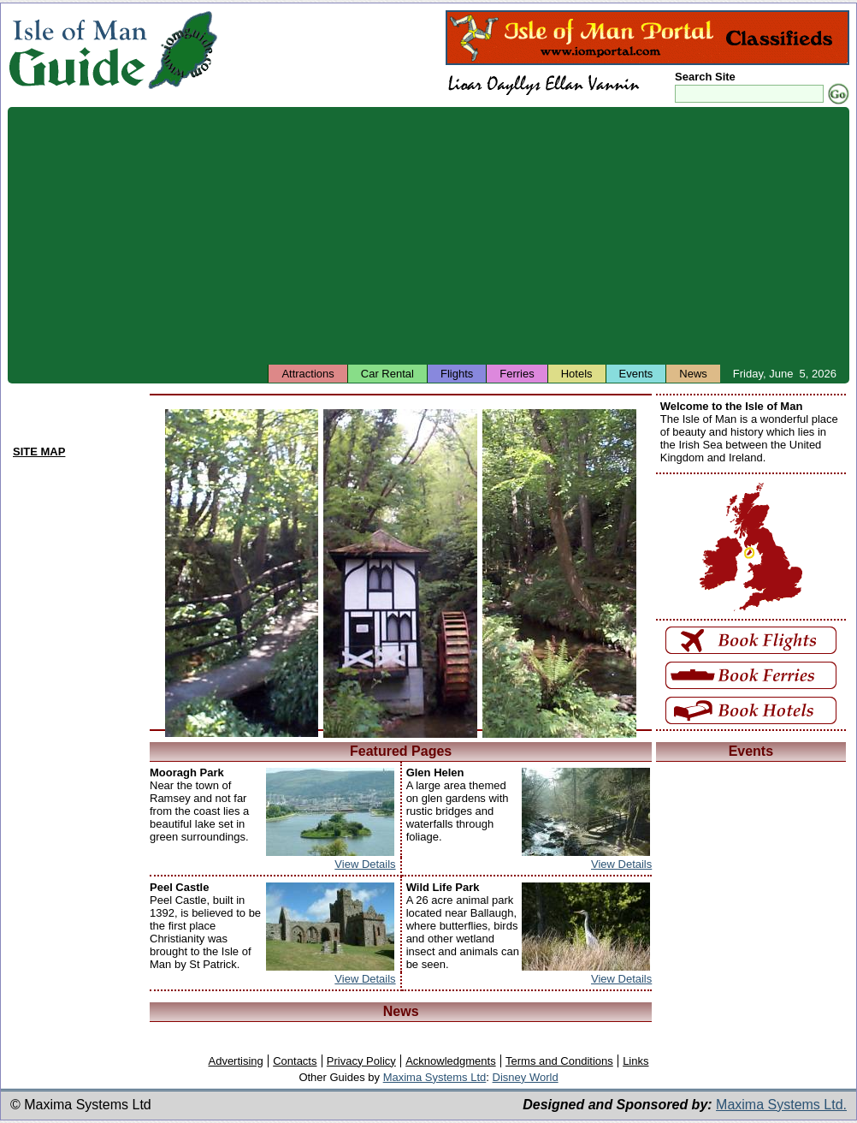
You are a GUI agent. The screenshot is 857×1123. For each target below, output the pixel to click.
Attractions (307, 373)
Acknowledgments (450, 1061)
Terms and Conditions (559, 1061)
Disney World (526, 1077)
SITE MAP (39, 451)
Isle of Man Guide (77, 50)
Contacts (294, 1061)
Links (635, 1061)
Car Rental (387, 373)
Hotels (577, 373)
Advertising (235, 1061)
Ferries (516, 373)
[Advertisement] (428, 235)
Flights (456, 373)
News (693, 373)
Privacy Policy (361, 1061)
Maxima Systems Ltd (435, 1077)
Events (636, 373)
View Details (364, 864)
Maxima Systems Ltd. (781, 1104)
